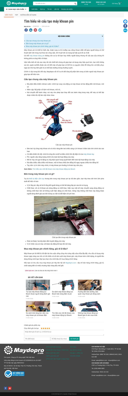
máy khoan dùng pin (37, 56)
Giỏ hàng (117, 3)
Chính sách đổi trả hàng (53, 347)
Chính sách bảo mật (52, 356)
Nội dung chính (64, 36)
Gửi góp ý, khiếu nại (76, 353)
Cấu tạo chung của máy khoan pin (38, 41)
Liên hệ (56, 9)
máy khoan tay (89, 154)
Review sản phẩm (67, 9)
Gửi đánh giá (74, 339)
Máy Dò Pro (27, 26)
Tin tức (49, 9)
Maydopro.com (71, 263)
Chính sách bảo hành (52, 353)
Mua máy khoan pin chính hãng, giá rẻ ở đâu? (42, 46)
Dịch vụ (42, 9)
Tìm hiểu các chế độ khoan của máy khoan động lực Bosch (54, 169)
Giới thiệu (35, 9)
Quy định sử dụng (75, 350)
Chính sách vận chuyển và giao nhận (57, 359)
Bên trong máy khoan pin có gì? (37, 43)
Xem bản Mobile (75, 356)
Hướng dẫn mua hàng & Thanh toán (57, 350)
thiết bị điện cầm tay (36, 179)
